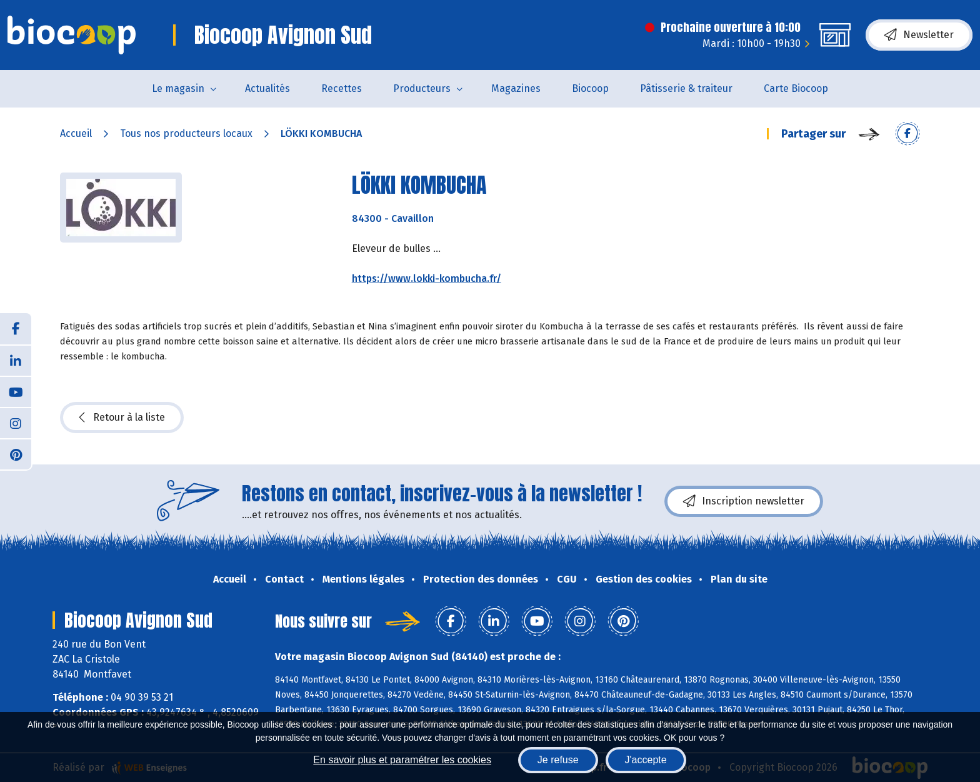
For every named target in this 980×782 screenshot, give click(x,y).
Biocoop (590, 88)
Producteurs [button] (422, 88)
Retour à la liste (122, 417)
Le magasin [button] (178, 88)
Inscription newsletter (743, 501)
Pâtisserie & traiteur (686, 88)
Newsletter (919, 35)
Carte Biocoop (796, 88)
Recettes (341, 88)
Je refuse (558, 759)
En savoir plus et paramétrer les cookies (402, 759)
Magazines (516, 88)
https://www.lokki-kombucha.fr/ (426, 278)
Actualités (267, 88)
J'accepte (646, 759)
